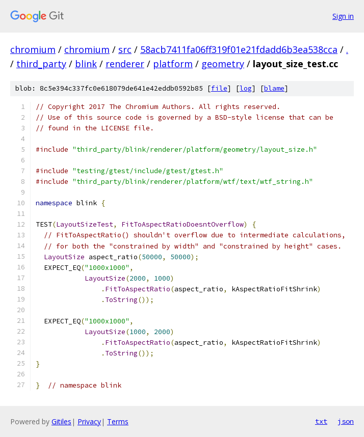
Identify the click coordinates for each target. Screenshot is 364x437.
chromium (33, 49)
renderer (125, 64)
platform (173, 64)
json (345, 421)
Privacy (89, 421)
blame (274, 88)
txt (321, 421)
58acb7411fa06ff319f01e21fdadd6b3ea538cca (238, 49)
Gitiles (61, 421)
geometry (222, 64)
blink (86, 64)
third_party (41, 64)
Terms (117, 421)
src (125, 49)
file (219, 88)
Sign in (343, 16)
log (246, 88)
